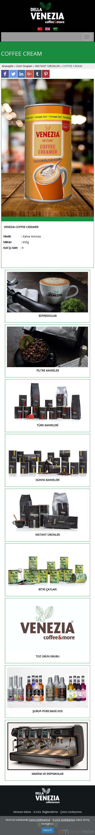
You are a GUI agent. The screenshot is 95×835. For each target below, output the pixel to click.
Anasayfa (8, 66)
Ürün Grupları (24, 66)
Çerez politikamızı (39, 820)
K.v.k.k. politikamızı (64, 820)
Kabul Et (47, 830)
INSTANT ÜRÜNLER (47, 66)
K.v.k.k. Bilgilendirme (45, 812)
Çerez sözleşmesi (71, 812)
